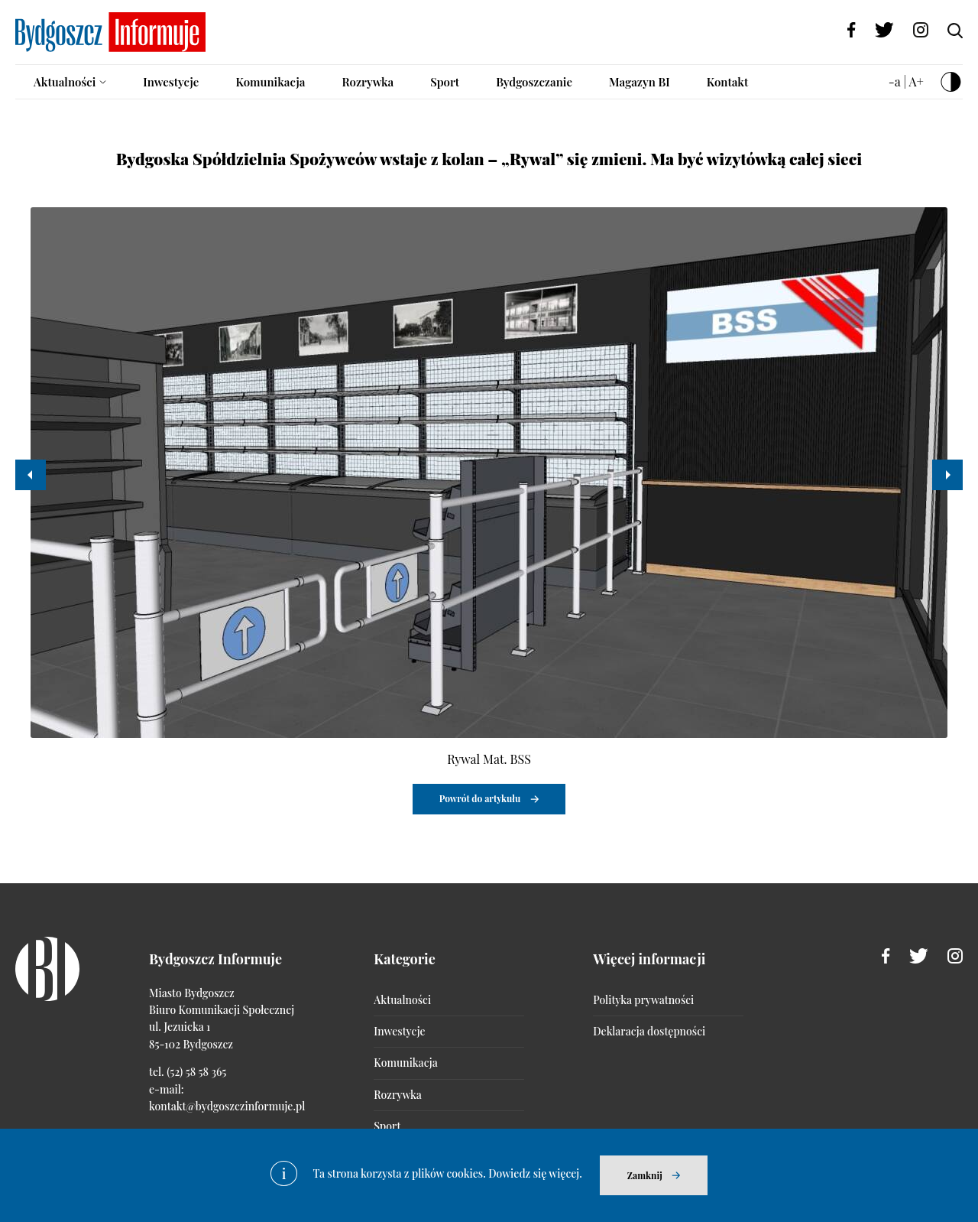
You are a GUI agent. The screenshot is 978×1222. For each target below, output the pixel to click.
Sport (444, 81)
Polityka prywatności (643, 1000)
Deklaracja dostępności (649, 1031)
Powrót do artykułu (480, 798)
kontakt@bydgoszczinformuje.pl (227, 1106)
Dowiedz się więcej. (535, 1173)
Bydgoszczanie (534, 81)
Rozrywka (367, 81)
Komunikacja (270, 81)
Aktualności (65, 81)
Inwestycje (171, 81)
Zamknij (644, 1175)
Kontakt (728, 81)
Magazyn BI (639, 81)
